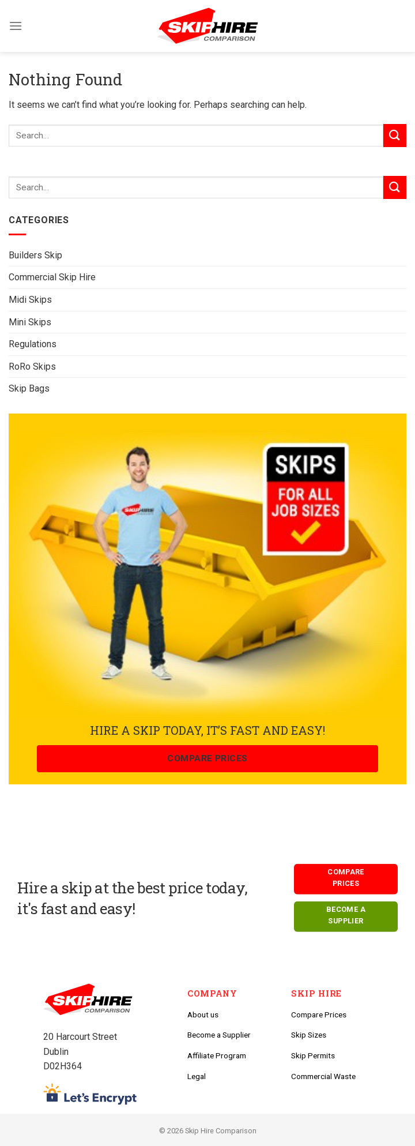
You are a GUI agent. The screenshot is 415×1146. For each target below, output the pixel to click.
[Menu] (15, 26)
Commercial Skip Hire (52, 277)
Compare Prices (318, 1014)
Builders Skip (35, 255)
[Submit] (394, 187)
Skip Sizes (308, 1034)
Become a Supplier (219, 1034)
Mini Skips (30, 322)
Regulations (32, 344)
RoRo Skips (32, 366)
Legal (196, 1076)
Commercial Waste (323, 1076)
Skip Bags (29, 388)
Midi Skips (30, 299)
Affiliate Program (216, 1055)
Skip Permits (313, 1055)
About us (202, 1014)
